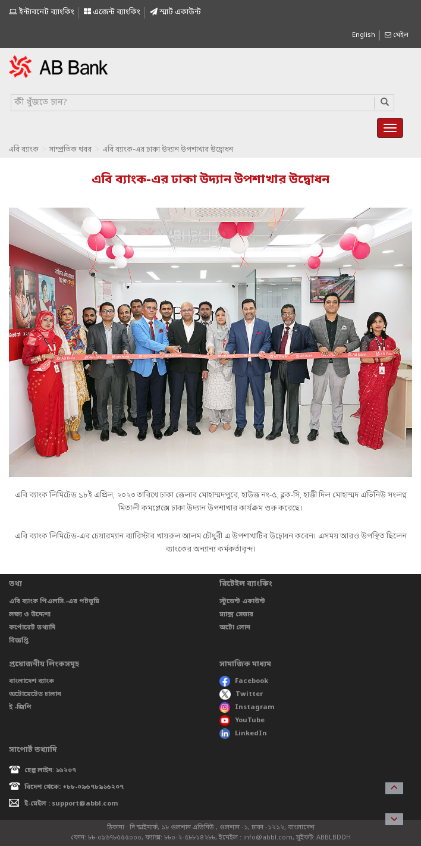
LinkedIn (243, 733)
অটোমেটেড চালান (35, 694)
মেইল (397, 35)
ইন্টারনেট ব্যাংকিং (41, 12)
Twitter (241, 694)
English (363, 35)
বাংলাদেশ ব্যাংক (31, 681)
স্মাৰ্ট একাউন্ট (175, 12)
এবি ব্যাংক (23, 150)
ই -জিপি (20, 707)
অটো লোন (234, 627)
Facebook (243, 681)
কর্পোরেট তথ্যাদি (32, 627)
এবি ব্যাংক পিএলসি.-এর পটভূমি (54, 601)
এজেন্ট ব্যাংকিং (112, 12)
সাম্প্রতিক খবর (70, 150)
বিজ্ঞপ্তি (19, 641)
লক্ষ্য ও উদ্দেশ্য (30, 614)
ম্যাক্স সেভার (236, 614)
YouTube (242, 720)
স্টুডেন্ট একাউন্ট (242, 601)
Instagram (247, 707)
